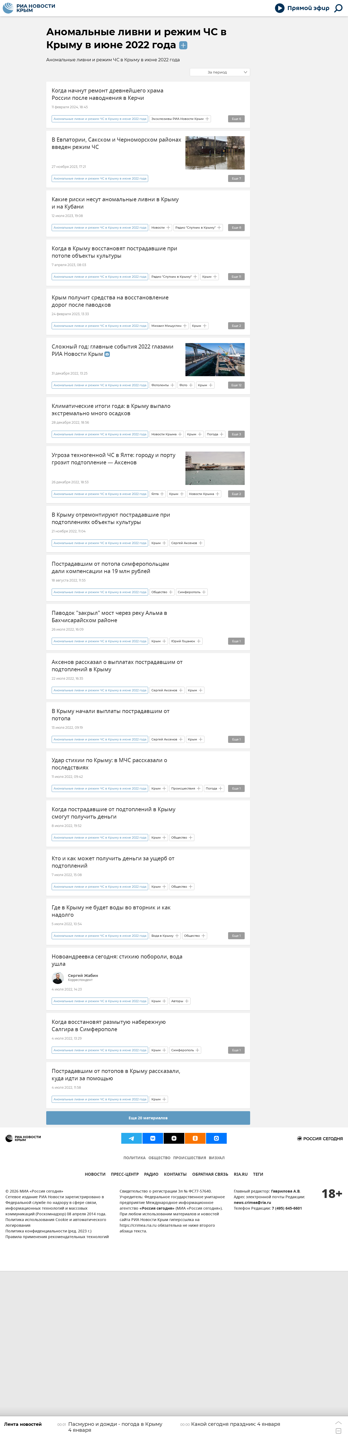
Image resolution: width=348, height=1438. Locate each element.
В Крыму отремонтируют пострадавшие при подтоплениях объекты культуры (111, 570)
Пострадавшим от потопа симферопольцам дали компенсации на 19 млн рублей (110, 630)
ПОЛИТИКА (134, 1325)
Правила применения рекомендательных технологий (57, 1404)
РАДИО (151, 1342)
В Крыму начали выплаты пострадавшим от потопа (111, 808)
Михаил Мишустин (166, 367)
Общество (159, 665)
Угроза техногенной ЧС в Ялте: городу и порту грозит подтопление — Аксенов (113, 511)
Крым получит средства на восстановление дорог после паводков (110, 332)
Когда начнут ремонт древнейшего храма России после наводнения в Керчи (107, 94)
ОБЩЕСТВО (159, 1325)
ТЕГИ (258, 1342)
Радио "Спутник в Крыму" (195, 248)
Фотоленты (160, 427)
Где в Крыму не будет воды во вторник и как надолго (111, 1047)
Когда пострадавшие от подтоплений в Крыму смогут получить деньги (113, 928)
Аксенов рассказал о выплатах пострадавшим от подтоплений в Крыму (117, 749)
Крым (207, 308)
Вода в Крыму (162, 1082)
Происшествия (183, 903)
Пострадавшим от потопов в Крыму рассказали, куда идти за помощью (116, 1231)
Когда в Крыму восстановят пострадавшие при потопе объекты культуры (114, 273)
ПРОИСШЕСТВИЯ (189, 1325)
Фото (183, 427)
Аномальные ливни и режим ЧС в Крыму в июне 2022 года (100, 129)
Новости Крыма (163, 486)
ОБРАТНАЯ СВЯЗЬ (210, 1342)
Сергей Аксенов (184, 606)
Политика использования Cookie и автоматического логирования (55, 1390)
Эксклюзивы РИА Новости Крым (177, 129)
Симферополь (189, 665)
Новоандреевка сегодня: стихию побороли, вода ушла (117, 1106)
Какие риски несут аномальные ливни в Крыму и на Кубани (115, 213)
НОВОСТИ (95, 1342)
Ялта (155, 546)
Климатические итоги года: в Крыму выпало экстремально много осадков (111, 451)
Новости (158, 248)
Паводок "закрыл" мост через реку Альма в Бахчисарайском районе (109, 689)
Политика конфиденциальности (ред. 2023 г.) (48, 1398)
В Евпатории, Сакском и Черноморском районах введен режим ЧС (116, 154)
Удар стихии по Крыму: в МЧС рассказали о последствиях (109, 868)
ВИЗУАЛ (217, 1325)
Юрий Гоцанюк (183, 724)
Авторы (177, 1147)
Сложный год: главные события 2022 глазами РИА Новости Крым (112, 392)
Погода (212, 486)
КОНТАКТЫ (175, 1342)
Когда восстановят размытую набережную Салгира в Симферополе (109, 1171)
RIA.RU (241, 1342)
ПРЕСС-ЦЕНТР (125, 1342)
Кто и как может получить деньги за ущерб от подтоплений (113, 987)
